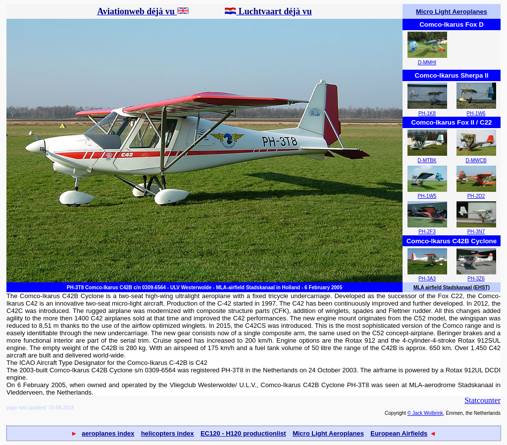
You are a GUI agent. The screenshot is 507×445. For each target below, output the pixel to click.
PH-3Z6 (475, 278)
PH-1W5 (427, 196)
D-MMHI (427, 62)
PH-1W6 (476, 113)
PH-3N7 (476, 231)
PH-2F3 (426, 231)
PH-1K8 (427, 113)
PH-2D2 (476, 196)
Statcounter (482, 400)
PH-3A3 (427, 278)
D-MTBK (426, 160)
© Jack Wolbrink (425, 413)
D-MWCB (475, 160)
